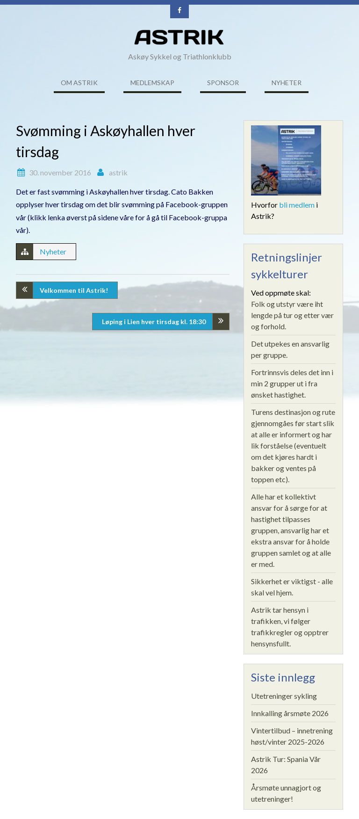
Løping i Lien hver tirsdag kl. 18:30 (154, 322)
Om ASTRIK (79, 83)
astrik (118, 172)
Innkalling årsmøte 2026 (290, 713)
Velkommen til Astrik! (74, 290)
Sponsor (223, 83)
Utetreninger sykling (284, 695)
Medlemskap (152, 83)
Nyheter (287, 83)
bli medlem (297, 204)
